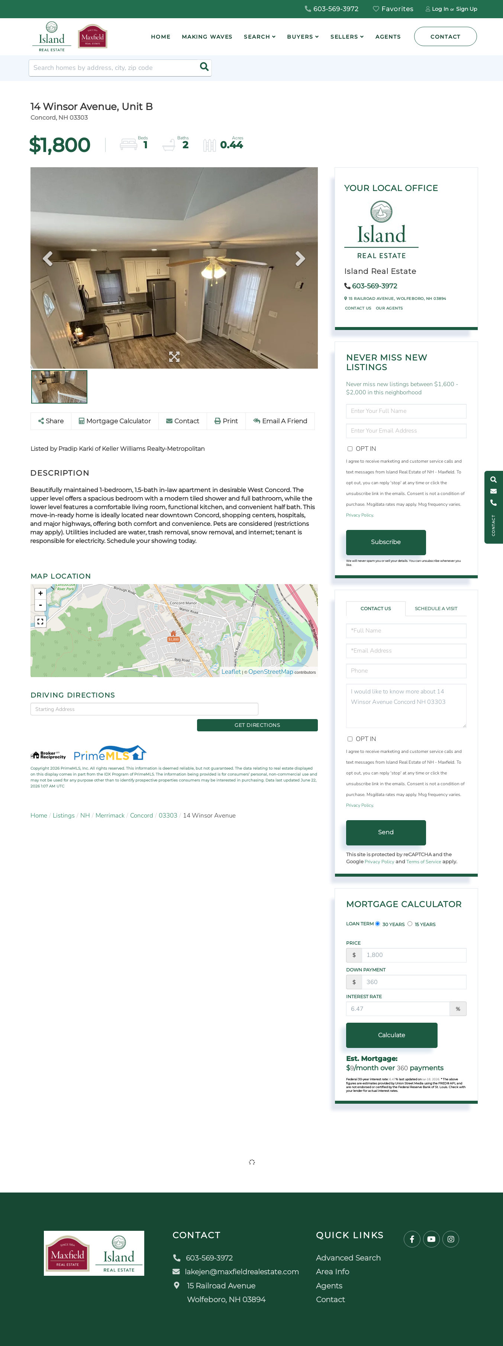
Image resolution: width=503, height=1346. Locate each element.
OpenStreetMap (270, 672)
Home (38, 803)
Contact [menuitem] (333, 1299)
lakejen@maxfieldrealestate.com (236, 1271)
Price (353, 943)
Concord (141, 803)
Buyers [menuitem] (300, 36)
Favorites (393, 9)
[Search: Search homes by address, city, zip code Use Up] (120, 68)
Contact (446, 36)
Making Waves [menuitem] (207, 36)
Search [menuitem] (257, 36)
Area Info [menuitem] (335, 1271)
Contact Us (358, 308)
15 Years (421, 924)
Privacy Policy (359, 515)
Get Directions (290, 709)
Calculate (386, 1035)
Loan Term (360, 923)
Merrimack (110, 803)
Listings (64, 803)
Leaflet (231, 672)
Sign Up (466, 9)
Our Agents (389, 308)
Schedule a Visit (436, 608)
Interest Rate (364, 996)
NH (85, 803)
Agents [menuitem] (388, 36)
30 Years (389, 924)
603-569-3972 (332, 9)
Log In (440, 9)
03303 (168, 803)
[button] (203, 68)
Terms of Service (423, 861)
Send (386, 832)
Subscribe (386, 542)
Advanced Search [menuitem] (351, 1257)
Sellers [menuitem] (344, 36)
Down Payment (366, 970)
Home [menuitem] (161, 36)
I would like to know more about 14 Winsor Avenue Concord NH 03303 (406, 706)
